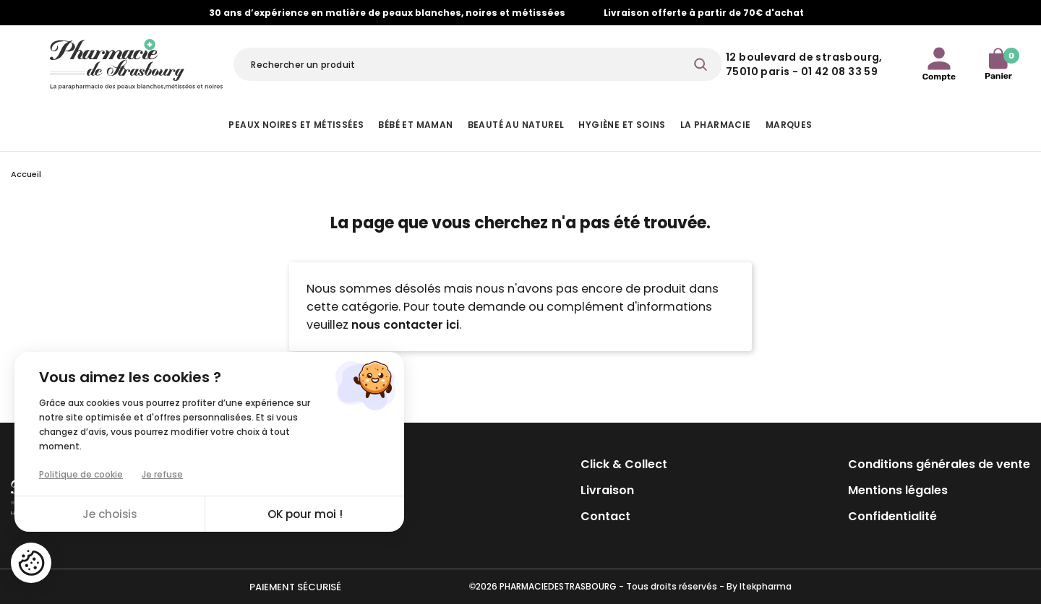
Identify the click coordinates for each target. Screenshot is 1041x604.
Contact (605, 516)
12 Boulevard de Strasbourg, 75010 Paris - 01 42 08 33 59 (804, 64)
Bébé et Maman (415, 124)
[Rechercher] (478, 64)
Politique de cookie (81, 474)
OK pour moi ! (305, 514)
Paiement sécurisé (295, 587)
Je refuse (162, 474)
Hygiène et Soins (621, 124)
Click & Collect (624, 464)
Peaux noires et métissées (296, 124)
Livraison (607, 490)
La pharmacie (715, 124)
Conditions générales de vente (939, 464)
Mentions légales (898, 490)
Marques (789, 124)
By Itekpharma (759, 586)
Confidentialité (892, 516)
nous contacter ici (405, 324)
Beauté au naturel (516, 124)
